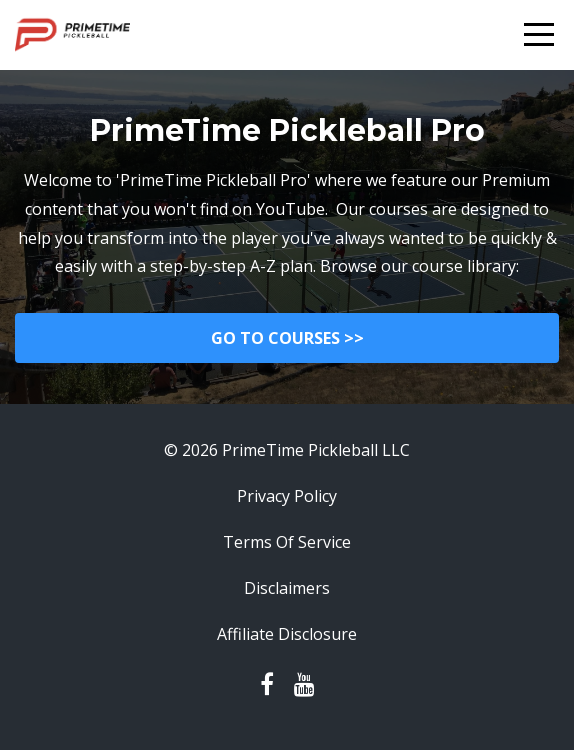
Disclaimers (287, 588)
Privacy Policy (287, 496)
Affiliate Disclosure (287, 634)
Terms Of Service (287, 542)
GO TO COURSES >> (287, 338)
